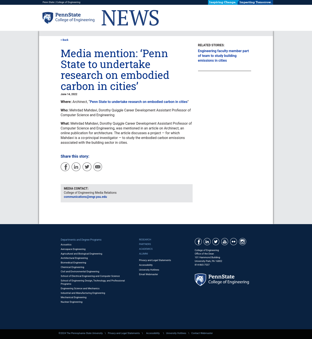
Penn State (48, 2)
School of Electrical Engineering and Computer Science (90, 276)
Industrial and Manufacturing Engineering (83, 293)
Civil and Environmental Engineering (80, 271)
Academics (146, 249)
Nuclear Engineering (71, 302)
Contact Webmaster (202, 333)
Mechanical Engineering (73, 297)
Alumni (143, 253)
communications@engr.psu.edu (85, 196)
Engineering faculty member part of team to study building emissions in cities (223, 56)
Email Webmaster (148, 274)
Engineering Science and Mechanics (80, 288)
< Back (64, 39)
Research (145, 239)
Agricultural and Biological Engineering (81, 253)
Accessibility (146, 265)
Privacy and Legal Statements (155, 260)
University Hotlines (149, 269)
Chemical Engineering (72, 267)
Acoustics (66, 244)
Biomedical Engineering (73, 262)
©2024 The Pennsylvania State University (80, 333)
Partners (145, 244)
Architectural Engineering (74, 258)
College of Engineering (68, 2)
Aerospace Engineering (73, 249)
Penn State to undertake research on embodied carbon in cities (138, 102)
